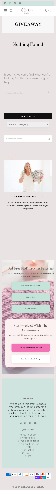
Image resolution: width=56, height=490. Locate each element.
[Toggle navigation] (8, 10)
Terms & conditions (28, 441)
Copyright (28, 453)
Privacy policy (28, 438)
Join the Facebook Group (30, 359)
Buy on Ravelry (30, 308)
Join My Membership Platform (30, 347)
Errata (28, 447)
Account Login (28, 434)
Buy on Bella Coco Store (30, 286)
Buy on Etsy (30, 297)
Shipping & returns (28, 444)
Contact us (28, 450)
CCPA (28, 456)
